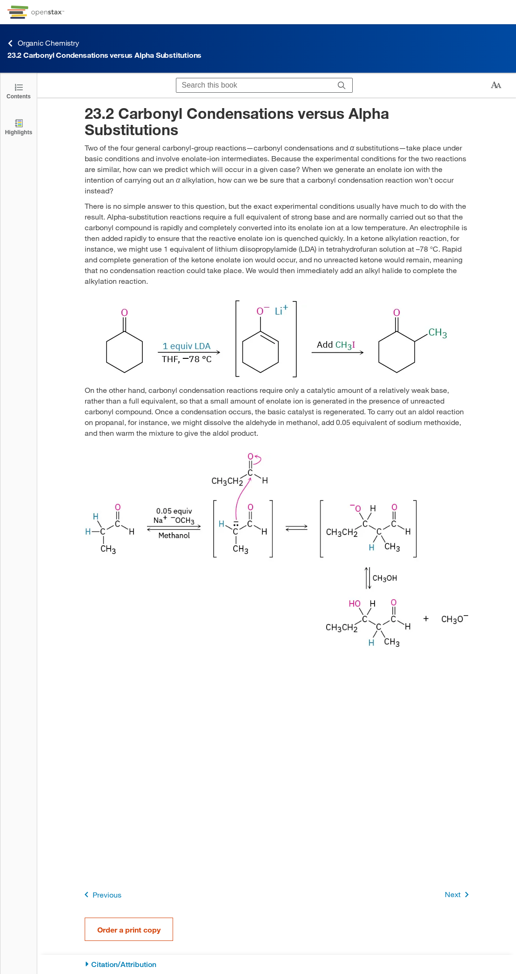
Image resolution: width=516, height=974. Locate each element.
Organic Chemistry (43, 43)
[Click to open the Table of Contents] (18, 91)
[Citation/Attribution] (277, 964)
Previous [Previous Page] (101, 894)
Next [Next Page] (458, 894)
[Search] (341, 85)
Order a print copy (129, 929)
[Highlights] (18, 126)
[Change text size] (496, 85)
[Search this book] (254, 85)
